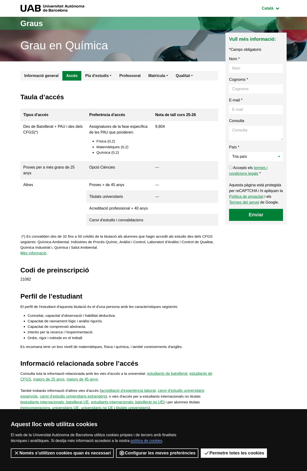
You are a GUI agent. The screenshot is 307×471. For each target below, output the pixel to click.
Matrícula (156, 76)
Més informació (33, 255)
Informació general (41, 76)
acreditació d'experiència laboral (131, 395)
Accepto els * (248, 171)
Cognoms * (238, 79)
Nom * (234, 59)
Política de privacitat (246, 196)
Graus (32, 23)
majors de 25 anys (49, 383)
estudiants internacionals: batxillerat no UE (127, 406)
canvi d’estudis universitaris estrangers (73, 401)
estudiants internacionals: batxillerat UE (55, 406)
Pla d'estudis (97, 76)
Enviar (256, 214)
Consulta (236, 121)
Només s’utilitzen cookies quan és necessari (62, 453)
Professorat (130, 76)
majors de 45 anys (82, 383)
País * (234, 147)
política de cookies (146, 441)
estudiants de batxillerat (171, 378)
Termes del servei (244, 202)
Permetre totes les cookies (234, 453)
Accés (71, 76)
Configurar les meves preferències (157, 453)
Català (274, 7)
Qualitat (183, 76)
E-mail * (235, 100)
